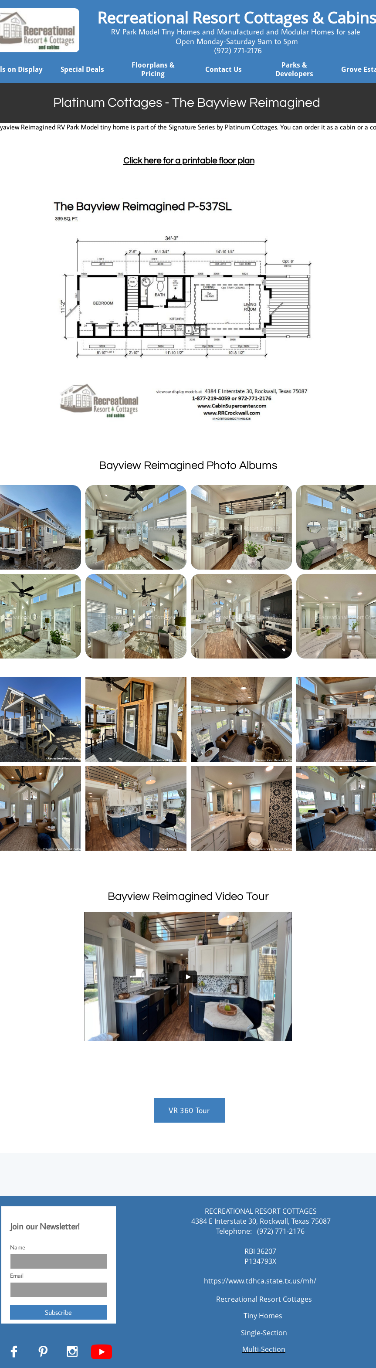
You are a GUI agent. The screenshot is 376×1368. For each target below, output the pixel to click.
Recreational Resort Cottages (264, 1299)
